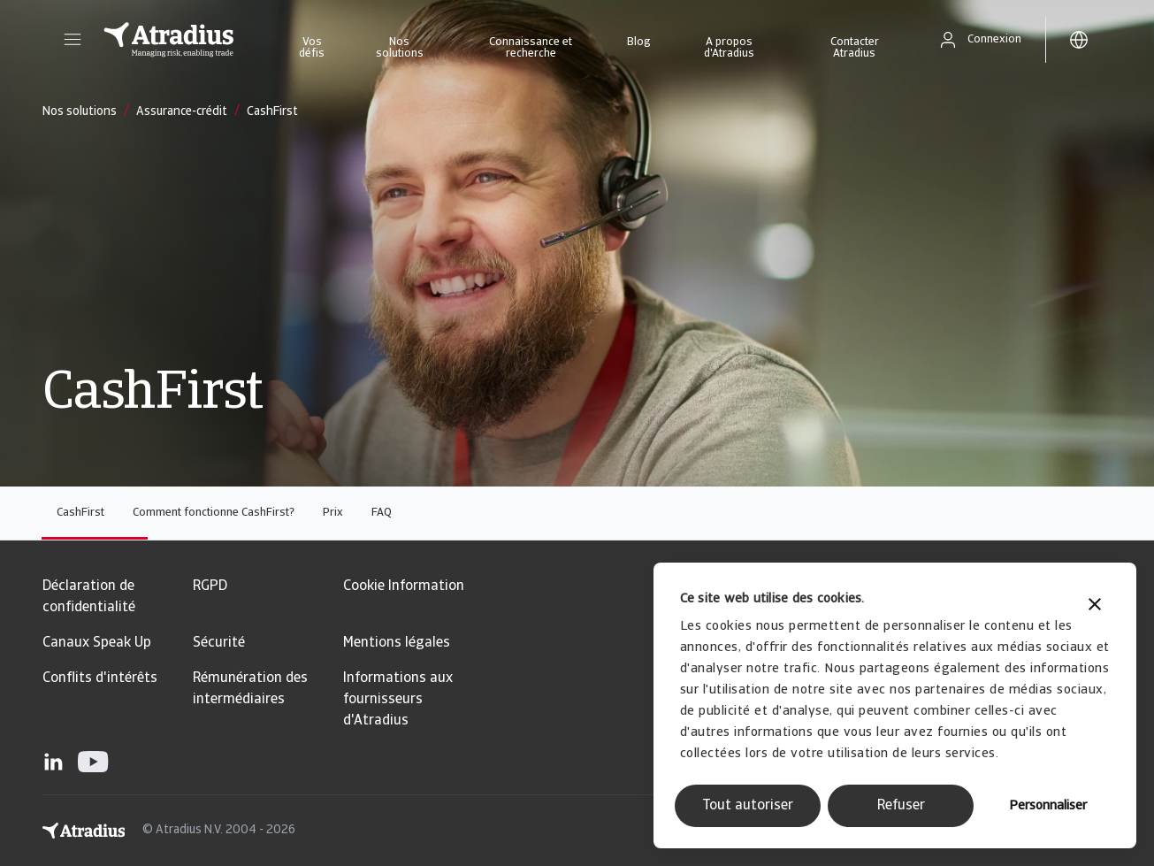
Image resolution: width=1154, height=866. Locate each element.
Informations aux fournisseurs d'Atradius (398, 699)
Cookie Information (403, 586)
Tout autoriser (747, 806)
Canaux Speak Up (96, 643)
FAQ (381, 512)
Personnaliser (1048, 806)
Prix (333, 512)
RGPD (210, 586)
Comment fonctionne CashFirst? (213, 512)
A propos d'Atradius (729, 47)
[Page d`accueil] (169, 39)
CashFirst (80, 512)
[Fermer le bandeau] (1095, 606)
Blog (639, 42)
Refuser (901, 806)
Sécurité (219, 643)
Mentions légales (396, 643)
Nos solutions (400, 47)
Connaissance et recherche (530, 47)
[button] (72, 39)
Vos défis (312, 47)
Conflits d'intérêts (99, 678)
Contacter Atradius (854, 47)
